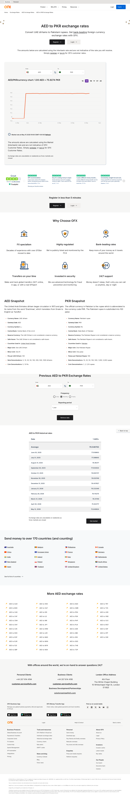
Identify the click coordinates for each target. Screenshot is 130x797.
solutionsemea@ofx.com (65, 693)
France (70, 552)
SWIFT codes (41, 747)
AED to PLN (74, 625)
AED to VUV (104, 620)
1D (83, 81)
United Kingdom (73, 567)
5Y (97, 81)
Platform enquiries (71, 756)
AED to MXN (43, 641)
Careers (98, 769)
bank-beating (80, 32)
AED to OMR (74, 608)
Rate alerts (40, 744)
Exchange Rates (15, 12)
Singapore (71, 562)
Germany (101, 552)
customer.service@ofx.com (24, 684)
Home (6, 12)
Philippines (71, 547)
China (9, 552)
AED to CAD (13, 612)
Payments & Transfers (13, 735)
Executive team (100, 766)
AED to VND (104, 616)
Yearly (74, 396)
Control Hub (10, 744)
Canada (101, 547)
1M (91, 81)
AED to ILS (43, 616)
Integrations (10, 753)
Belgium (40, 547)
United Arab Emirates (28, 343)
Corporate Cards (12, 738)
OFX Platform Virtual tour (44, 732)
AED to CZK (13, 629)
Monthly (65, 396)
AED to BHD (13, 608)
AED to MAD (43, 637)
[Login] (112, 7)
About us (98, 732)
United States (103, 567)
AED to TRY (104, 604)
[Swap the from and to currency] (55, 73)
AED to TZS (104, 608)
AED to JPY (43, 625)
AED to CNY (13, 625)
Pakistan (84, 343)
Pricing (64, 7)
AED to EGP (13, 637)
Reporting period (65, 403)
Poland (40, 562)
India (9, 557)
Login (43, 722)
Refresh (48, 134)
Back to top (123, 431)
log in (62, 53)
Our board (99, 763)
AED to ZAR (104, 637)
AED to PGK (74, 616)
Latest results (100, 750)
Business (7, 2)
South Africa (102, 562)
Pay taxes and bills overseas (74, 744)
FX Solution (10, 741)
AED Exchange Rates (28, 12)
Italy (69, 557)
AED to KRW (43, 629)
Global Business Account (14, 732)
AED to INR (43, 620)
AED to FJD (13, 645)
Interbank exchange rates (44, 735)
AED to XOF (104, 629)
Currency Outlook (42, 756)
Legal (97, 735)
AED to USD (104, 612)
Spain (9, 567)
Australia (10, 547)
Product (42, 7)
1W (87, 81)
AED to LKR (43, 633)
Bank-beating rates (106, 244)
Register (121, 7)
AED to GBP (13, 650)
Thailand (41, 567)
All (101, 81)
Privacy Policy (100, 738)
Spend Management (13, 747)
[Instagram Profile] (107, 707)
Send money (70, 732)
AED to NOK (43, 650)
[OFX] (7, 7)
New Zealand (11, 562)
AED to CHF (13, 616)
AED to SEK (74, 637)
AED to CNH (13, 620)
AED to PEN (74, 612)
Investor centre (100, 747)
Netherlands (102, 557)
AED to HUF (43, 608)
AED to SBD (74, 633)
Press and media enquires (74, 753)
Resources (73, 7)
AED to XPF (104, 633)
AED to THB (74, 645)
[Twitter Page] (95, 707)
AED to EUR (13, 641)
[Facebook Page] (87, 707)
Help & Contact (79, 722)
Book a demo (117, 722)
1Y (94, 81)
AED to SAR (74, 629)
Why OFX (54, 7)
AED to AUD (13, 604)
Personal (16, 2)
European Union (43, 552)
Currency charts (41, 741)
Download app (70, 735)
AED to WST (104, 625)
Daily (57, 396)
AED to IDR (43, 612)
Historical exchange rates (44, 738)
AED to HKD (43, 604)
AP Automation (11, 750)
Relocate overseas (71, 741)
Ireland (40, 557)
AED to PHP (74, 620)
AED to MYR (43, 645)
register (53, 53)
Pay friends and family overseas (75, 738)
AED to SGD (74, 641)
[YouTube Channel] (103, 707)
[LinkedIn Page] (91, 707)
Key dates (99, 753)
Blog (38, 759)
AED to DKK (13, 633)
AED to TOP (74, 650)
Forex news (40, 762)
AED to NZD (74, 604)
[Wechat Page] (99, 707)
